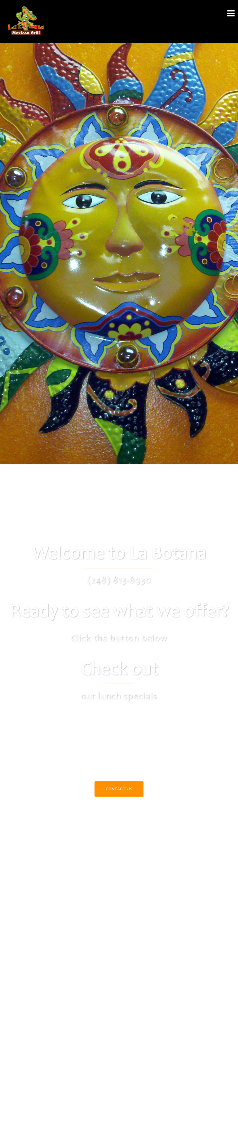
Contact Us (119, 789)
